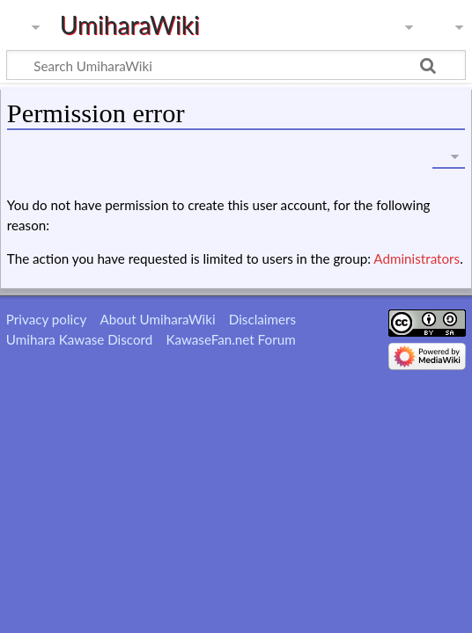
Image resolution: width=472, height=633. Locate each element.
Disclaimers (262, 319)
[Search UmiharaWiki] (236, 65)
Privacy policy (46, 319)
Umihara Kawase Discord (79, 339)
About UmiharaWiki (157, 319)
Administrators (416, 258)
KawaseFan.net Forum (230, 339)
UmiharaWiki (130, 25)
